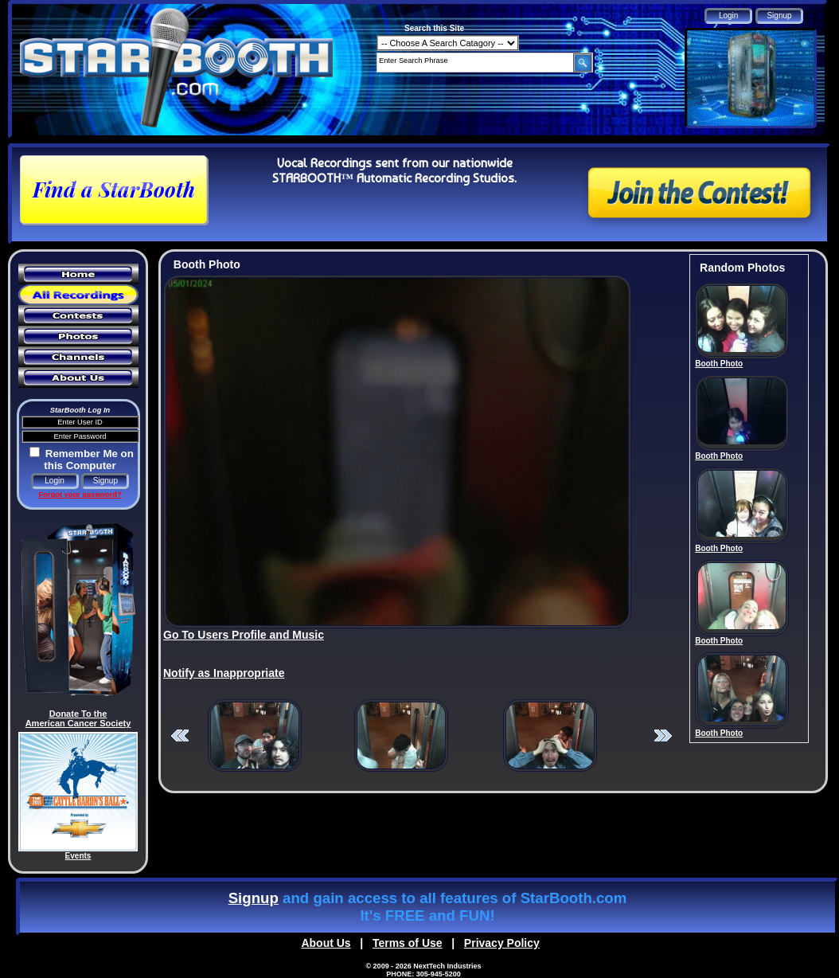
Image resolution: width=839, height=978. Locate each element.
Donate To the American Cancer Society (78, 718)
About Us (325, 943)
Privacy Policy (502, 943)
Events (78, 855)
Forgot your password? (79, 495)
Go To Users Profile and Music (243, 634)
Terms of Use (408, 943)
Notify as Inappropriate (223, 673)
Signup (253, 898)
